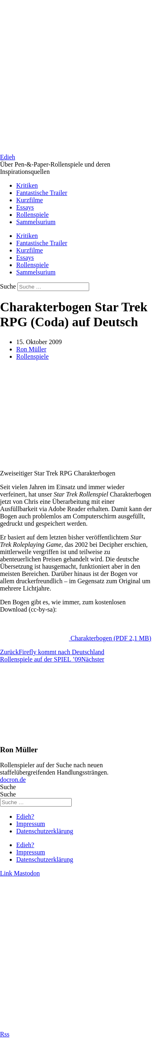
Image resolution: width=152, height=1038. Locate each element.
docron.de (13, 779)
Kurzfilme (29, 200)
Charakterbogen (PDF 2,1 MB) (111, 638)
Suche (8, 286)
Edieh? (25, 816)
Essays (25, 207)
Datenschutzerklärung (44, 831)
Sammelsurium (36, 221)
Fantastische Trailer (41, 192)
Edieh (7, 157)
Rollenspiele (32, 214)
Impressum (30, 823)
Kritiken (27, 185)
